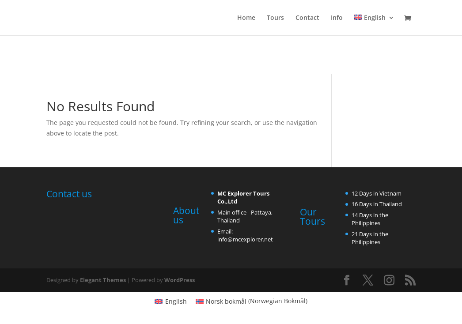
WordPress (179, 280)
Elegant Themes (103, 280)
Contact (307, 18)
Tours (275, 18)
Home (246, 18)
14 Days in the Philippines (370, 219)
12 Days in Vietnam (376, 193)
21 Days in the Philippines (370, 238)
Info (337, 18)
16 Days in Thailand (377, 204)
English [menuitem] (176, 301)
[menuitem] (374, 25)
